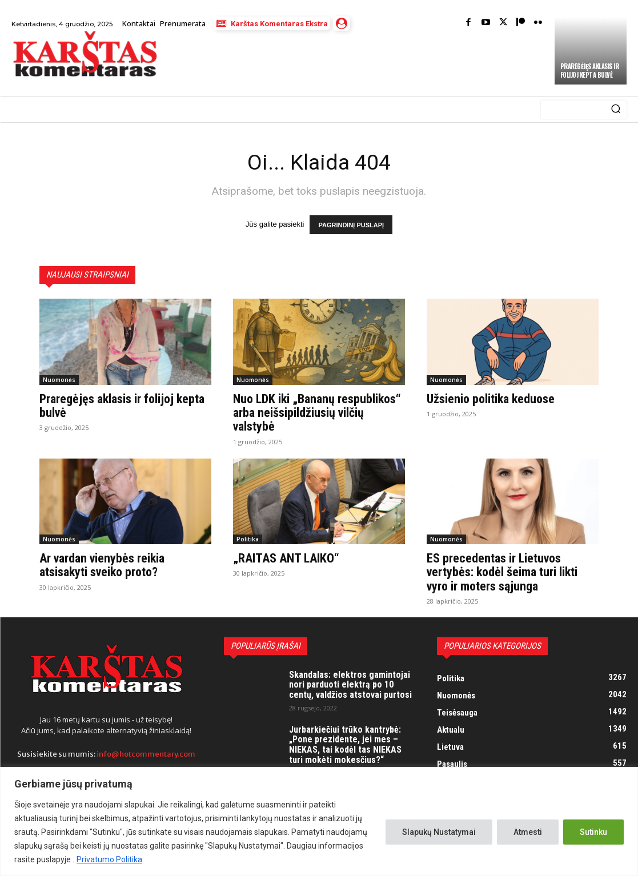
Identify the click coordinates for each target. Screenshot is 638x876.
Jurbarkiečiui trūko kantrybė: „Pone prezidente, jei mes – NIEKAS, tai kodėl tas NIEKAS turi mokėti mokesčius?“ (345, 744)
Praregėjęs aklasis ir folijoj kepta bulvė (589, 70)
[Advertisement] (301, 64)
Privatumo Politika (109, 859)
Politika (247, 540)
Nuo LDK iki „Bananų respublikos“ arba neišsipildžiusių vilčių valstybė (316, 413)
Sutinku (593, 832)
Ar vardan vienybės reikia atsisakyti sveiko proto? (101, 566)
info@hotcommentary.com (146, 754)
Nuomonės (59, 380)
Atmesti (527, 832)
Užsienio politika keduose (491, 399)
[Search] (616, 110)
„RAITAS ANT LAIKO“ (286, 559)
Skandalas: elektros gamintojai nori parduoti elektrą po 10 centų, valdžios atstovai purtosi (350, 684)
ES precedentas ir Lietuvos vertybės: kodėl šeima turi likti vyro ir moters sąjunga (502, 572)
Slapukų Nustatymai (439, 832)
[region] (319, 821)
